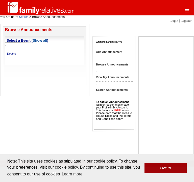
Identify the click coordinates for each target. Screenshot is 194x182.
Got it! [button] (165, 168)
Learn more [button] (72, 174)
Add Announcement (109, 51)
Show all (40, 40)
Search (24, 17)
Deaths (11, 53)
